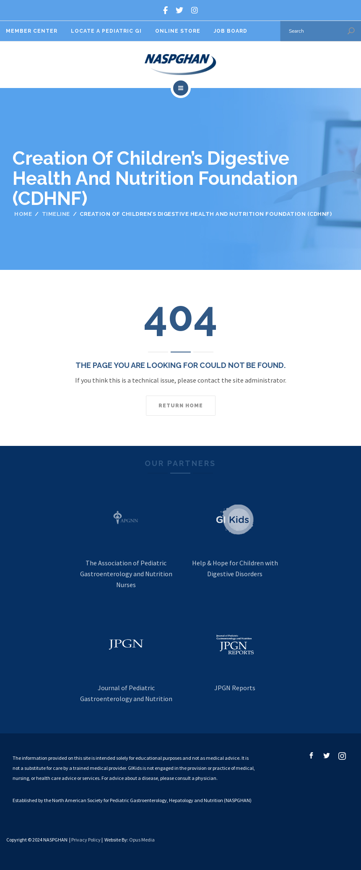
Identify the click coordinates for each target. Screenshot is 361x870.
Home (23, 214)
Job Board (230, 31)
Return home (180, 406)
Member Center (31, 31)
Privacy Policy (86, 839)
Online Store (177, 31)
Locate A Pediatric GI (106, 31)
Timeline (56, 214)
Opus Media (142, 839)
